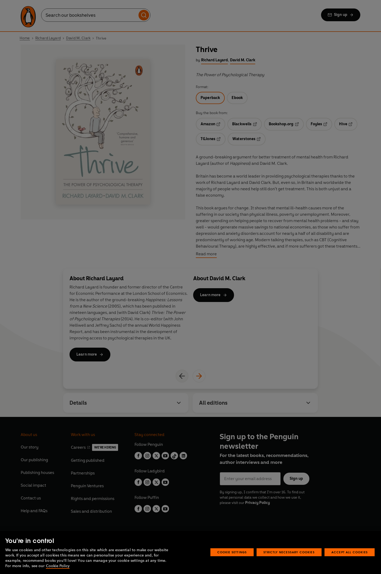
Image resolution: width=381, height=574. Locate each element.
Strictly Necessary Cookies (289, 552)
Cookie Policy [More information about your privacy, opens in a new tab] (58, 566)
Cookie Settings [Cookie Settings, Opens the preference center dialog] (232, 552)
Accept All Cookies (349, 552)
